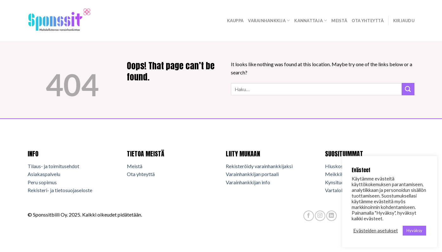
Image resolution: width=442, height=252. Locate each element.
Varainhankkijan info (248, 182)
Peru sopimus (42, 182)
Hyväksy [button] (414, 230)
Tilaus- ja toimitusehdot (53, 166)
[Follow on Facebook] (308, 216)
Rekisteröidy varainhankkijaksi (259, 166)
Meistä (339, 20)
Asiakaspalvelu (44, 174)
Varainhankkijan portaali (252, 174)
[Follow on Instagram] (320, 216)
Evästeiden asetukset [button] (375, 230)
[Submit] (408, 89)
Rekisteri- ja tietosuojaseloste (60, 190)
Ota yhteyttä (368, 20)
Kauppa (235, 20)
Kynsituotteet (340, 182)
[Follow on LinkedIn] (331, 216)
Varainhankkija (269, 20)
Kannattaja (310, 20)
